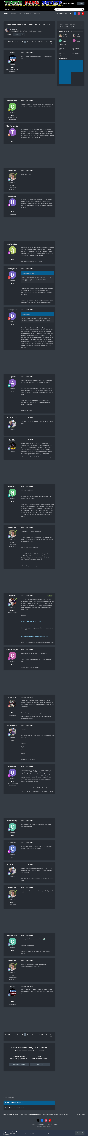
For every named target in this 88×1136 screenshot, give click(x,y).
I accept (80, 1132)
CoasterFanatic (12, 418)
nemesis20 (12, 486)
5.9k (12, 455)
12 (39, 41)
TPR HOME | (56, 13)
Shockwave (12, 697)
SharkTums (12, 171)
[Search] (63, 9)
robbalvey (14, 29)
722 (12, 115)
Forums (6, 13)
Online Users (27, 13)
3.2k (12, 712)
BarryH (12, 53)
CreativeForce (12, 101)
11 (36, 41)
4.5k (12, 67)
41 (12, 501)
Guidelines (13, 13)
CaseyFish (12, 843)
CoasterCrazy (12, 821)
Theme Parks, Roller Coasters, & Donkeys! (31, 31)
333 (12, 259)
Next (43, 41)
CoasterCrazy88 (12, 650)
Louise (78, 40)
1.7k (12, 141)
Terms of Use (7, 1133)
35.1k (12, 185)
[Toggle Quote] (23, 273)
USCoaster (12, 196)
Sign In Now (40, 1064)
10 (32, 41)
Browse (7, 9)
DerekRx (12, 440)
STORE (67, 13)
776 (12, 664)
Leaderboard (37, 13)
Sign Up (81, 3)
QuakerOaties (12, 244)
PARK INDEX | (62, 13)
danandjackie (12, 269)
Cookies (55, 1124)
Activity (14, 9)
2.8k (12, 835)
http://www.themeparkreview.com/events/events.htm (35, 636)
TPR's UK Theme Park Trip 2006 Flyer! (31, 621)
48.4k (12, 610)
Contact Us (49, 1124)
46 (12, 392)
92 (12, 283)
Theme (33, 1124)
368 (12, 211)
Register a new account (19, 1064)
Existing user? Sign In (69, 3)
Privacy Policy (40, 1124)
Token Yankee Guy (12, 126)
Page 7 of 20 (51, 44)
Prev (9, 41)
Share (9, 34)
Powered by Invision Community (44, 1126)
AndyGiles (12, 377)
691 (12, 858)
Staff (20, 13)
